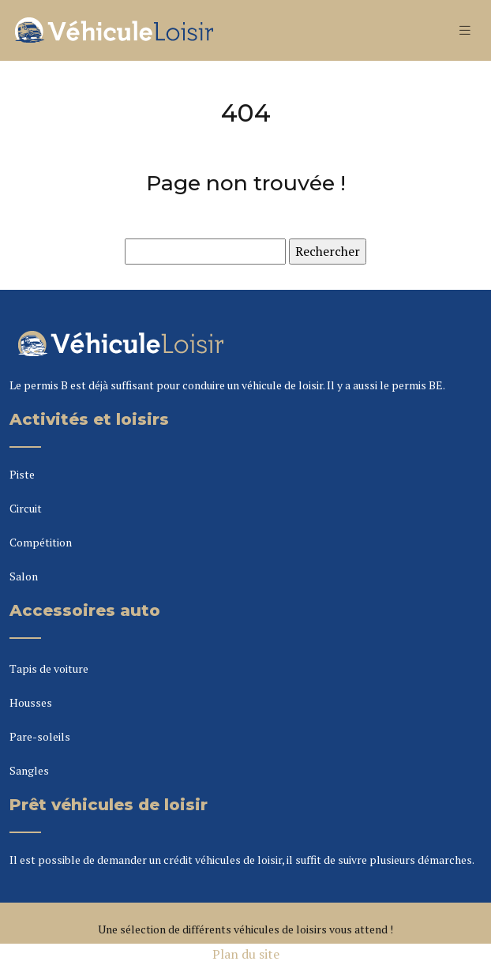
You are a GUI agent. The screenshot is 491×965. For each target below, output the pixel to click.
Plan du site (245, 954)
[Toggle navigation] (465, 30)
